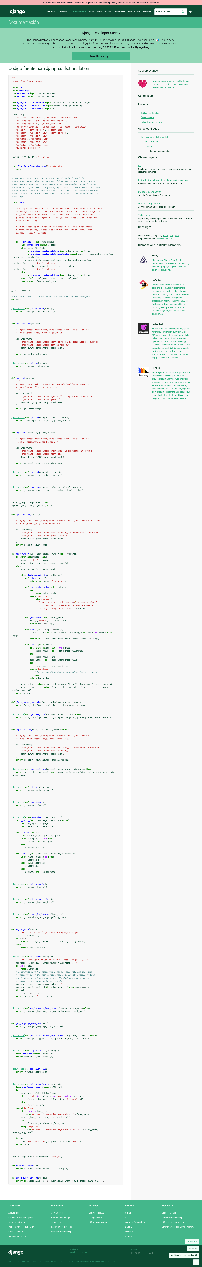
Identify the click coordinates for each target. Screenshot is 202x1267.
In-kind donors (79, 1252)
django (150, 146)
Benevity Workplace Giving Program (178, 1227)
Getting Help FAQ (96, 1213)
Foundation (134, 12)
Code (99, 12)
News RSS (129, 1236)
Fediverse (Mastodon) (135, 1222)
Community (119, 12)
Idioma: (193, 1248)
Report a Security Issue (61, 1227)
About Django (14, 1213)
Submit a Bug (57, 1222)
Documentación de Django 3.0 (154, 137)
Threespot (137, 1253)
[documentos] (18, 308)
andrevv (156, 1253)
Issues (108, 12)
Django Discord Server (149, 192)
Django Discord (95, 1218)
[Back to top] (196, 1262)
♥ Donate (147, 12)
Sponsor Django (169, 1213)
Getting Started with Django (20, 1218)
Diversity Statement (17, 1236)
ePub (177, 235)
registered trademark (81, 1261)
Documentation (78, 12)
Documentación (23, 22)
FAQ (140, 166)
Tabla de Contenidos (177, 180)
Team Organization (16, 1222)
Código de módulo (152, 141)
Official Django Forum (149, 203)
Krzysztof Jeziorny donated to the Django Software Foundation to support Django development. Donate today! (170, 84)
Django (17, 11)
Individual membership (61, 1232)
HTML (165, 235)
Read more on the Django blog (131, 47)
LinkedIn (129, 1232)
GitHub (128, 1213)
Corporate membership (172, 1218)
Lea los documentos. (164, 239)
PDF (171, 235)
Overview (50, 12)
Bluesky (128, 1227)
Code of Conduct (15, 1232)
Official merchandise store (173, 1222)
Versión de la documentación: (184, 1255)
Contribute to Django (60, 1218)
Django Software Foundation (21, 1227)
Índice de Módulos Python (152, 122)
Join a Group (57, 1213)
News (91, 12)
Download (63, 12)
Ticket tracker (145, 215)
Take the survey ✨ (101, 56)
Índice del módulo (154, 180)
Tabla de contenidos (150, 113)
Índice (141, 180)
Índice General (147, 117)
